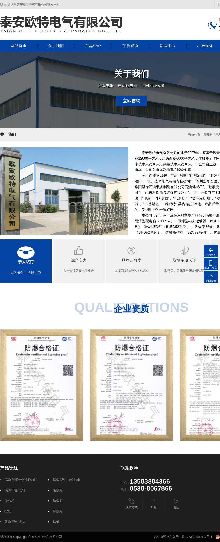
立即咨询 (131, 100)
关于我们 (56, 46)
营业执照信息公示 (166, 537)
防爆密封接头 (14, 522)
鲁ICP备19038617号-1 (197, 537)
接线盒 (58, 490)
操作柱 (9, 501)
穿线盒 (58, 511)
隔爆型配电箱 (14, 490)
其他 (56, 522)
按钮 (7, 511)
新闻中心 (168, 46)
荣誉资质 (130, 46)
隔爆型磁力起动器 (67, 480)
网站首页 (19, 46)
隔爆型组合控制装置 (20, 480)
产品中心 (93, 46)
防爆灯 (58, 501)
